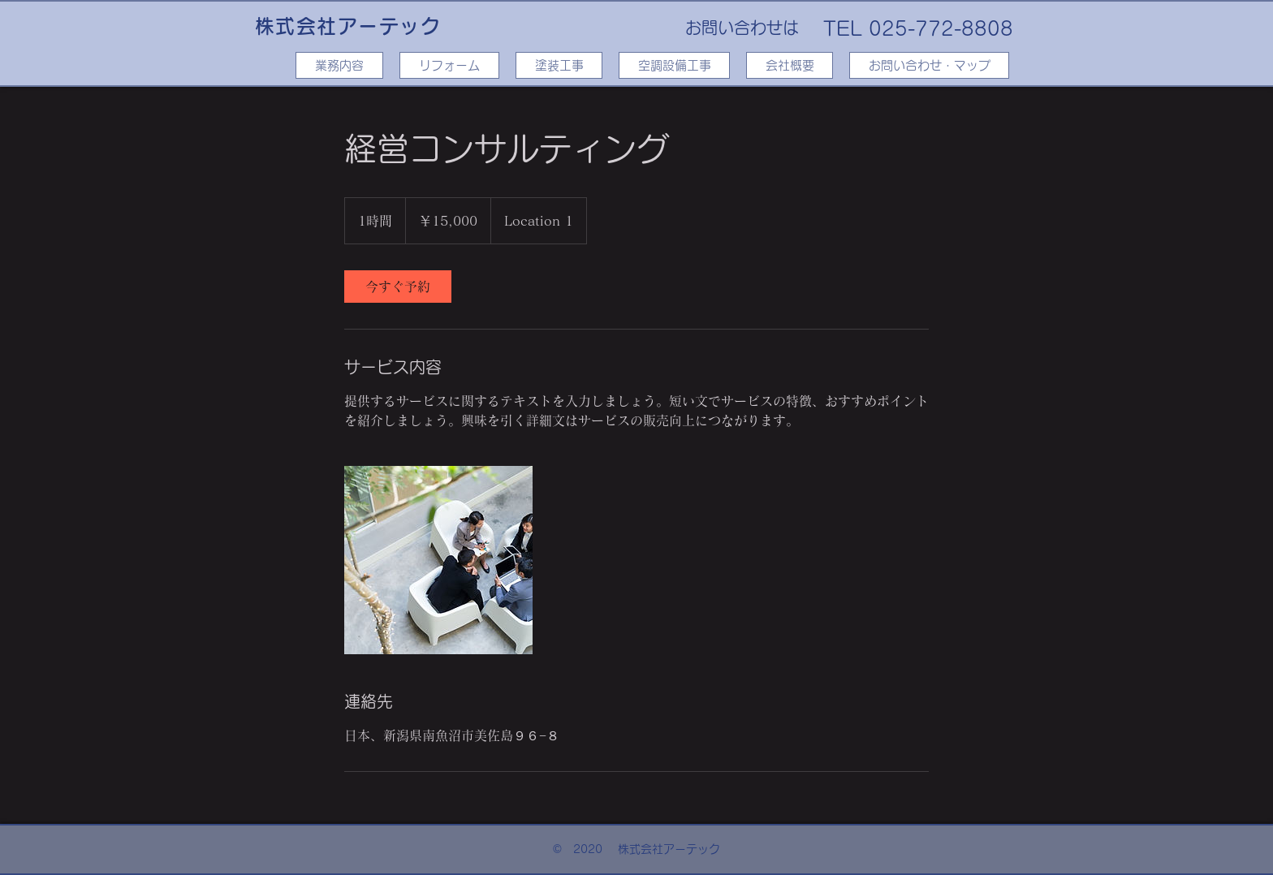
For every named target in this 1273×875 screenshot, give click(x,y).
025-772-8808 (941, 28)
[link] (397, 286)
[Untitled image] (438, 560)
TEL (842, 28)
